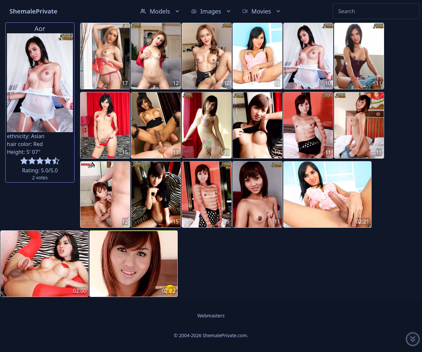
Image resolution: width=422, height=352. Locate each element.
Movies (262, 11)
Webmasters (211, 315)
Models (160, 11)
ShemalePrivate (33, 11)
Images (211, 11)
